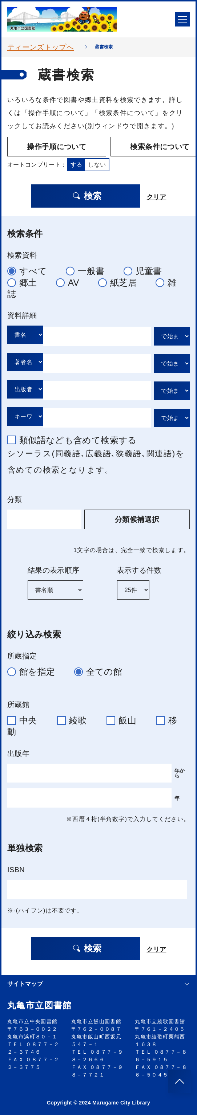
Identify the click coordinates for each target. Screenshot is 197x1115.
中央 (26, 718)
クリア (157, 194)
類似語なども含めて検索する (75, 438)
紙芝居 (120, 280)
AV (70, 280)
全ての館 (101, 669)
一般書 (88, 269)
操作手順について (49, 147)
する (77, 163)
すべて (30, 269)
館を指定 (34, 669)
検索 (85, 194)
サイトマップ (98, 982)
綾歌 (76, 718)
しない (97, 163)
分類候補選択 (148, 517)
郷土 (25, 280)
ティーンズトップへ (40, 47)
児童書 (146, 269)
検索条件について (138, 147)
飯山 (126, 718)
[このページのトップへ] (179, 1081)
